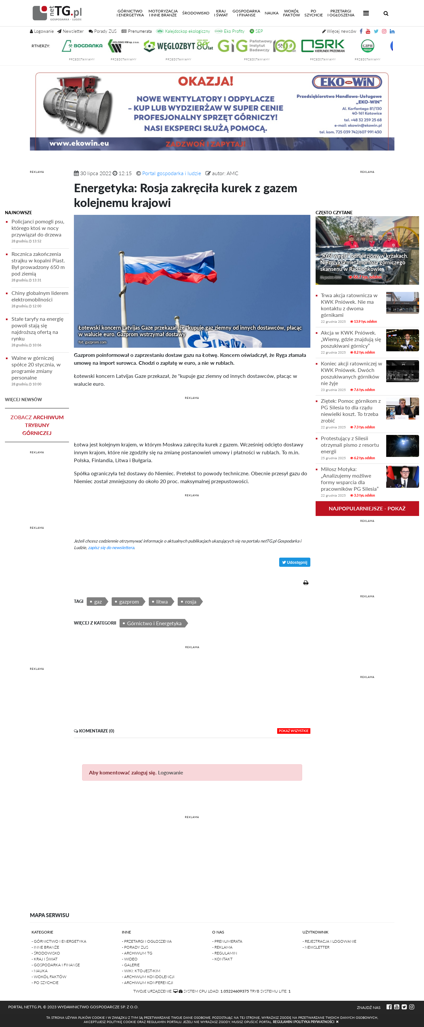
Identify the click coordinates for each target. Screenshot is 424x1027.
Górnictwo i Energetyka (154, 623)
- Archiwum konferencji (147, 982)
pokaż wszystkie (294, 731)
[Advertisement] (37, 191)
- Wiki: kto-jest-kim (141, 970)
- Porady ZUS (135, 947)
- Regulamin (224, 953)
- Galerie (131, 964)
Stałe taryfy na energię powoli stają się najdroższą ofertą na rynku (40, 333)
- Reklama (222, 947)
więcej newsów (23, 399)
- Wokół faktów (49, 976)
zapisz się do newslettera (111, 547)
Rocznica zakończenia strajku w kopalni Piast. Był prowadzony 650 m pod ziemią (40, 268)
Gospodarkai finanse (246, 13)
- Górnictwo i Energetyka (59, 941)
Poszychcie (313, 13)
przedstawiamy (89, 59)
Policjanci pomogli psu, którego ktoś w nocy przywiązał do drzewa (40, 232)
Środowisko (196, 12)
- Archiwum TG (137, 953)
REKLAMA (37, 172)
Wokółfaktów (291, 13)
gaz (98, 601)
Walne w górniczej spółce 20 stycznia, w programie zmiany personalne (40, 372)
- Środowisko (46, 953)
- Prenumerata (227, 941)
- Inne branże (45, 947)
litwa (162, 601)
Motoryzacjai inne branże (163, 13)
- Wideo (130, 958)
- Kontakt (222, 958)
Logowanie (170, 772)
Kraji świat (221, 13)
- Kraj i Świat (44, 958)
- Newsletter (315, 947)
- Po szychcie (45, 982)
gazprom (129, 601)
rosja (190, 601)
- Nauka (40, 970)
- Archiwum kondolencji (148, 976)
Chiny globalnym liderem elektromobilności (40, 300)
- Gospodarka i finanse (56, 964)
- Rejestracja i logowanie (329, 941)
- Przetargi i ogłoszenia (147, 941)
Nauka (272, 12)
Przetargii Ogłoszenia (340, 13)
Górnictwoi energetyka (131, 13)
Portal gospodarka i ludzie (171, 173)
